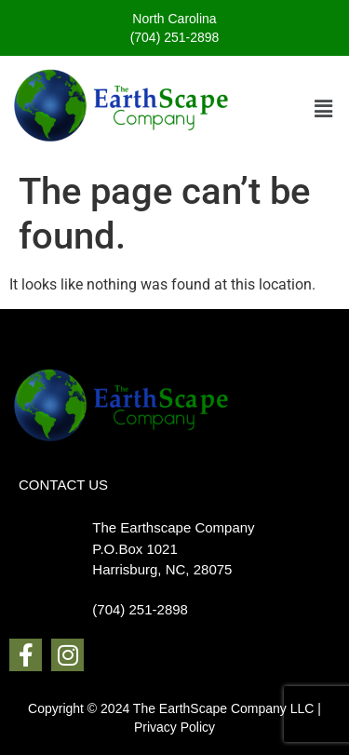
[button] (324, 109)
